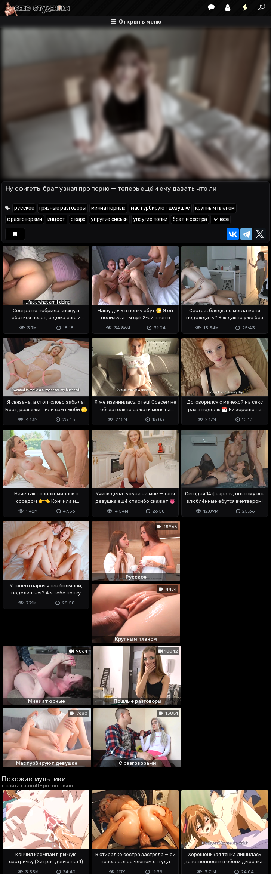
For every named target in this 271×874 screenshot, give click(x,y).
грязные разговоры (62, 208)
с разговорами (24, 219)
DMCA (13, 838)
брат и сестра (190, 219)
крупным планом (215, 208)
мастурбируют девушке (160, 208)
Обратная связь (79, 838)
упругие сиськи (109, 219)
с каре (78, 219)
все (220, 219)
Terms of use (40, 838)
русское (24, 208)
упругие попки (150, 219)
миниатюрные (108, 208)
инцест (56, 219)
